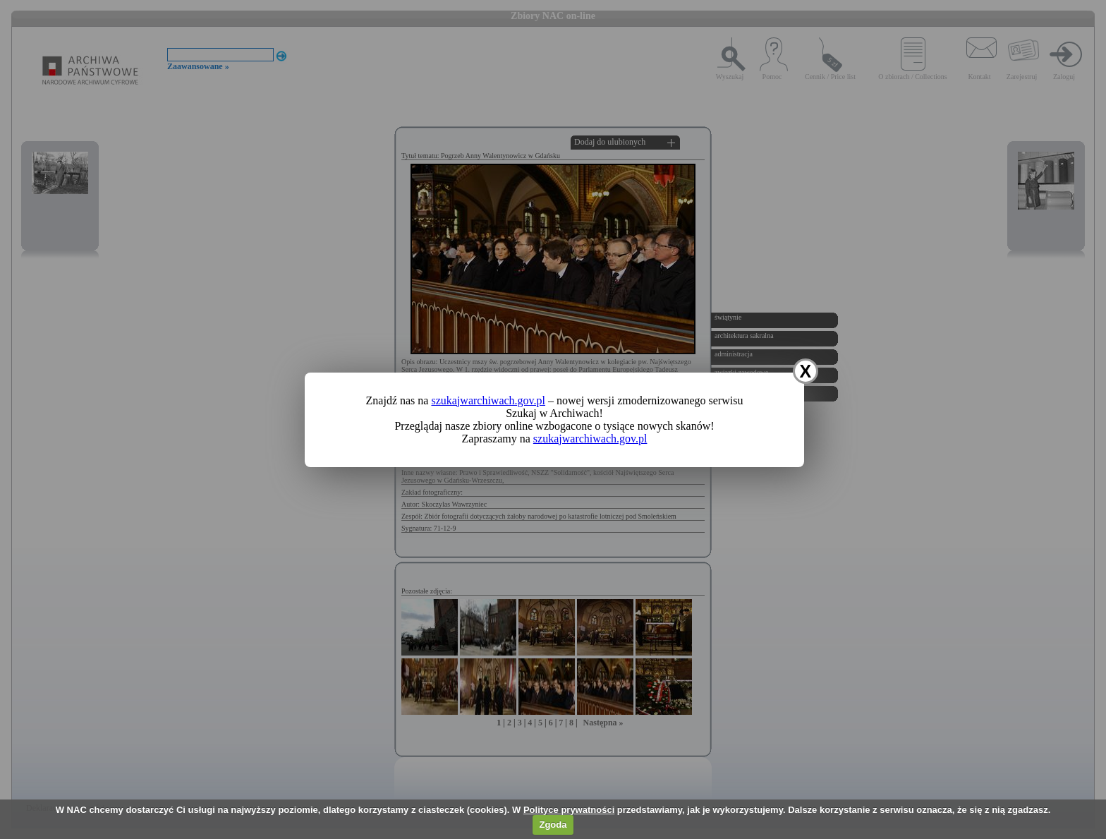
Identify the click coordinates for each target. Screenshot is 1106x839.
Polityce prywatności (568, 809)
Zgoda (552, 824)
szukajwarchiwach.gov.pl (488, 400)
